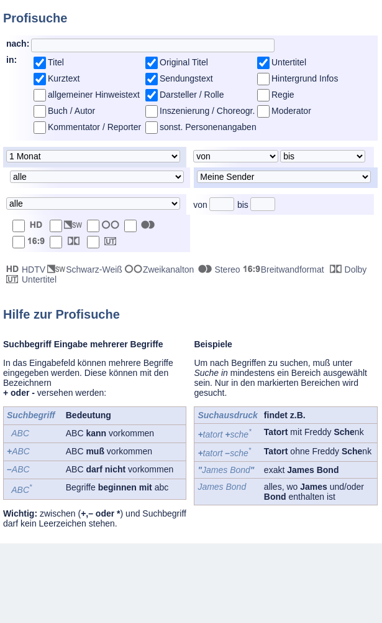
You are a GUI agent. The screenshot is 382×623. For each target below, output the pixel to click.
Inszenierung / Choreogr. (207, 111)
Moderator (291, 111)
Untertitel (288, 62)
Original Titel (184, 62)
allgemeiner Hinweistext (94, 95)
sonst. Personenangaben (208, 127)
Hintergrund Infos (304, 78)
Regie (282, 95)
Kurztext (64, 78)
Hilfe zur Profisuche (61, 314)
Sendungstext (186, 78)
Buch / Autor (71, 111)
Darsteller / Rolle (192, 95)
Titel (56, 62)
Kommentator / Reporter (94, 127)
